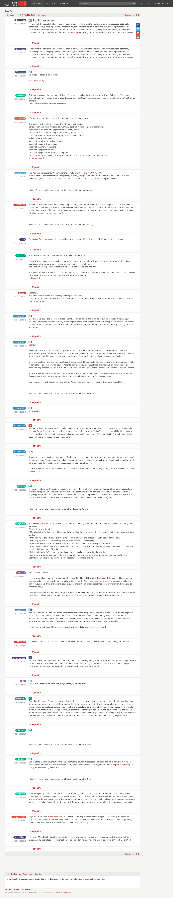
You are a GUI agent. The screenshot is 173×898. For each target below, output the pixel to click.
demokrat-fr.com (46, 701)
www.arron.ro (76, 296)
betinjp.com (78, 33)
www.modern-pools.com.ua (105, 642)
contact (64, 3)
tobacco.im (34, 278)
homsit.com (34, 472)
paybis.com (74, 489)
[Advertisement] (73, 862)
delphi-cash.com (55, 817)
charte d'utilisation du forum (18, 890)
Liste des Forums (13, 874)
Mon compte (161, 3)
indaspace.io (44, 794)
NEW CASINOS (95, 173)
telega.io (96, 95)
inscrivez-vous (98, 879)
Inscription (39, 874)
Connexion (42, 15)
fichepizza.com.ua (91, 239)
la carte (50, 3)
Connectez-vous (82, 879)
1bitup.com (55, 210)
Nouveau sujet (27, 14)
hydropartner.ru (36, 158)
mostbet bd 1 (94, 666)
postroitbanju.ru (47, 524)
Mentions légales (33, 892)
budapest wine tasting (120, 765)
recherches (59, 892)
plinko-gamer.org (36, 81)
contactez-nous (67, 892)
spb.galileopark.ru (97, 627)
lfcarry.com (102, 578)
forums (37, 3)
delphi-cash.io (61, 837)
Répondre (35, 43)
